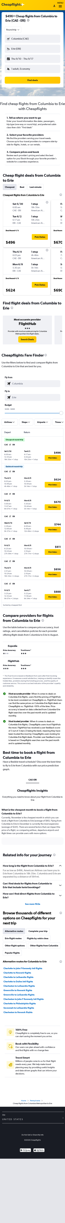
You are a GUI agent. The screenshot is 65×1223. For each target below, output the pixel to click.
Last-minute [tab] (36, 187)
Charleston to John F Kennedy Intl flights (23, 999)
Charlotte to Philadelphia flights (19, 1003)
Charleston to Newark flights (17, 1012)
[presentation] (28, 20)
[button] (32, 39)
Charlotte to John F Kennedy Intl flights (22, 968)
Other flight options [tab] (15, 945)
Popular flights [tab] (12, 953)
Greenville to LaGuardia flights (18, 994)
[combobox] (13, 30)
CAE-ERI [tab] (32, 779)
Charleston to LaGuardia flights (19, 986)
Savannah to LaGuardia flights (18, 1008)
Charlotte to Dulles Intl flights (18, 981)
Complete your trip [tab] (38, 931)
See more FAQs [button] (32, 904)
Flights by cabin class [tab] (37, 938)
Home (23, 1101)
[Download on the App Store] (39, 1151)
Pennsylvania (35, 1101)
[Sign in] (54, 6)
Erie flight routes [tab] (13, 938)
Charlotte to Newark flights (17, 972)
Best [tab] (22, 187)
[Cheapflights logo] (12, 4)
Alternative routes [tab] (14, 931)
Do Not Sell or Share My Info (33, 1135)
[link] (27, 339)
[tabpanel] (32, 827)
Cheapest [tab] (9, 187)
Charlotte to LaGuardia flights (18, 977)
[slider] (61, 413)
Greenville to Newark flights (17, 990)
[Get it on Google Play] (25, 1151)
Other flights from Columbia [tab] (44, 945)
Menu (60, 5)
